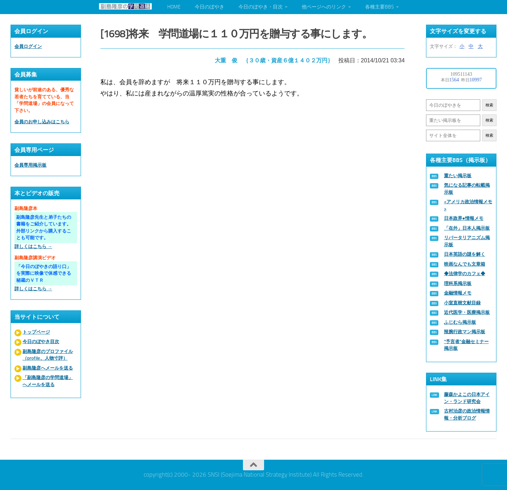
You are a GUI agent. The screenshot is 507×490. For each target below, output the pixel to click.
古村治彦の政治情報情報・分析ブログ (467, 414)
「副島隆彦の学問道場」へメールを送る (48, 381)
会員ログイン (28, 46)
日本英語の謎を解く (464, 254)
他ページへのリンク (324, 7)
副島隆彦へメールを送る (48, 368)
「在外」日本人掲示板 (467, 228)
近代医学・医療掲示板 (467, 312)
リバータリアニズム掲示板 (467, 241)
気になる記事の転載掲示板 (467, 188)
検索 (489, 105)
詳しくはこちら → (33, 246)
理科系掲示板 (457, 283)
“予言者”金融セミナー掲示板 (466, 345)
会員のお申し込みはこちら (41, 121)
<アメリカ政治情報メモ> (468, 205)
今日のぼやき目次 (41, 341)
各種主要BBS (379, 7)
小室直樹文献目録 (462, 302)
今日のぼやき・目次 (260, 7)
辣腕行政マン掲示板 (464, 331)
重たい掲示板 (457, 175)
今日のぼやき (209, 7)
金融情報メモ (457, 293)
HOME (174, 7)
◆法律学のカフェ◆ (464, 273)
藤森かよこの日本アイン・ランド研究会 (467, 398)
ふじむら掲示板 (460, 322)
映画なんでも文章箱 (464, 264)
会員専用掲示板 (30, 165)
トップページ (36, 332)
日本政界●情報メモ (463, 218)
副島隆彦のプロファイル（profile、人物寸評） (48, 355)
